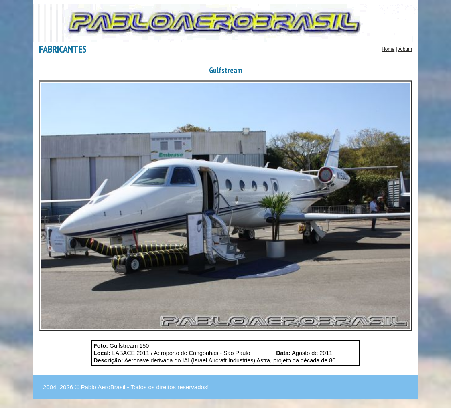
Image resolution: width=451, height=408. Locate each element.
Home (388, 49)
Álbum (405, 49)
